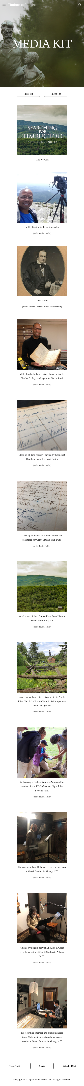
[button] (4, 4)
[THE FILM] (14, 1066)
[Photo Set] (55, 94)
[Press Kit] (28, 94)
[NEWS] (42, 1066)
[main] (42, 43)
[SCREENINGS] (69, 1066)
